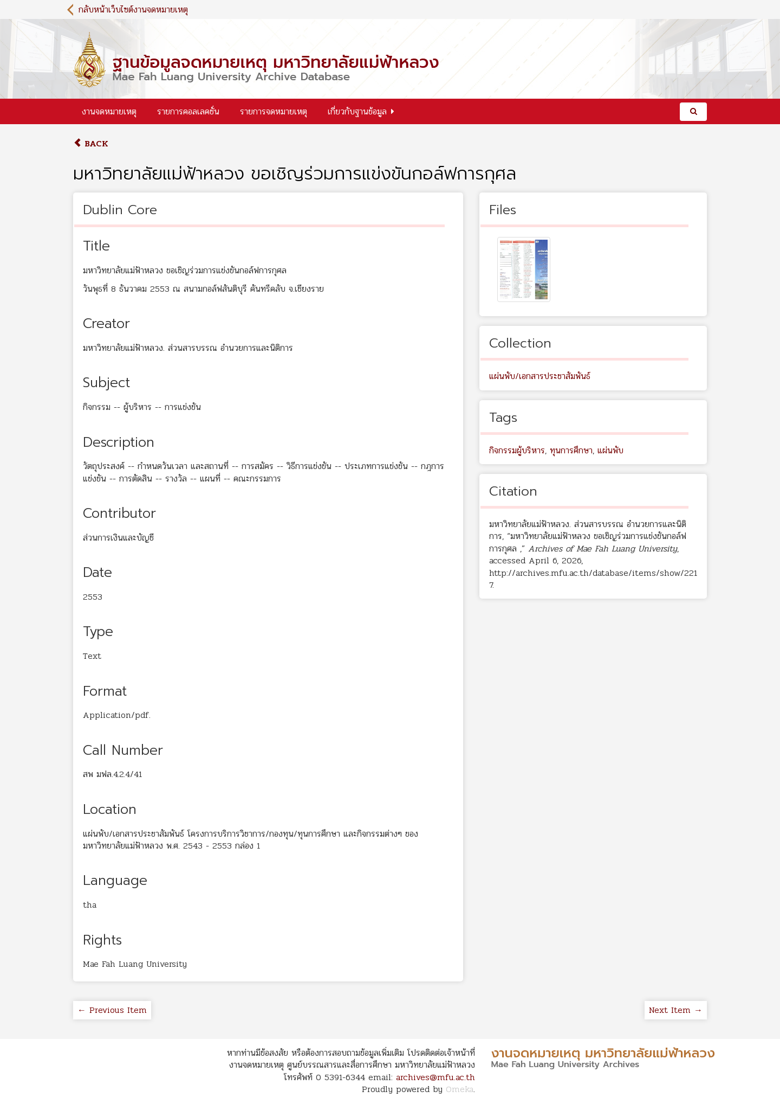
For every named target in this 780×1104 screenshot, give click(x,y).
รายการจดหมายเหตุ (273, 111)
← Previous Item (112, 1010)
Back (90, 143)
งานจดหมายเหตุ (109, 111)
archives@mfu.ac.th (435, 1077)
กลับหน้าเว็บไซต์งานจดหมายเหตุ (133, 9)
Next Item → (676, 1010)
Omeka (459, 1089)
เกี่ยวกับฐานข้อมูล (357, 111)
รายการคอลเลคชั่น (188, 111)
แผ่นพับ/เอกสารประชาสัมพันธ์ (539, 376)
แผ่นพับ (610, 450)
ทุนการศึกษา (571, 450)
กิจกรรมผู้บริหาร (517, 450)
